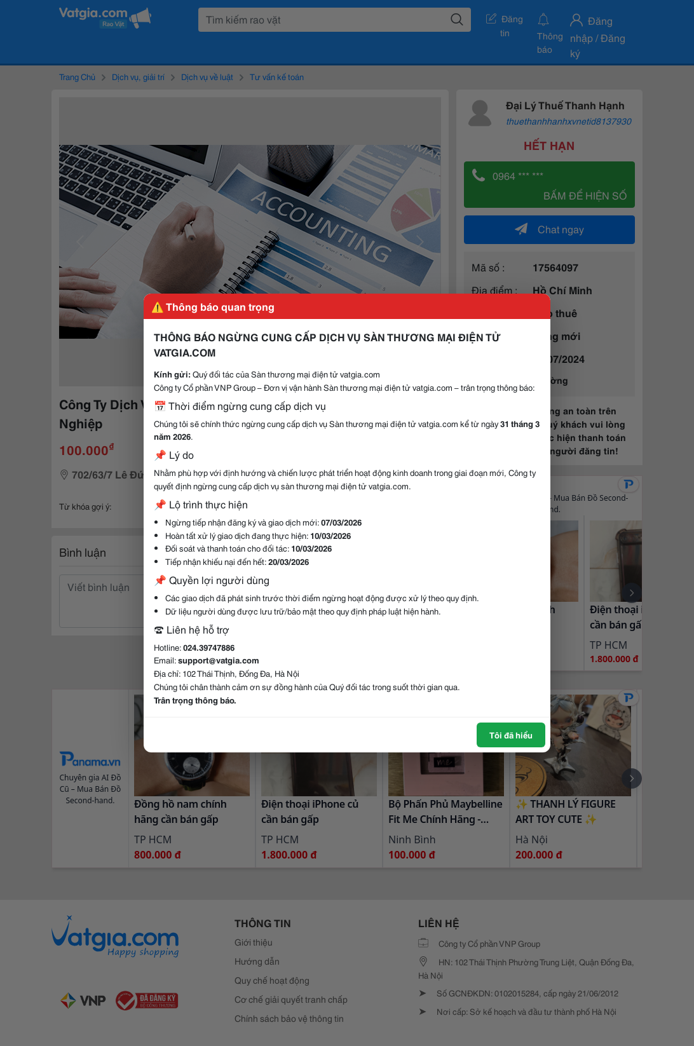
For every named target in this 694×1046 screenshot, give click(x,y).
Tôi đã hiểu (511, 734)
